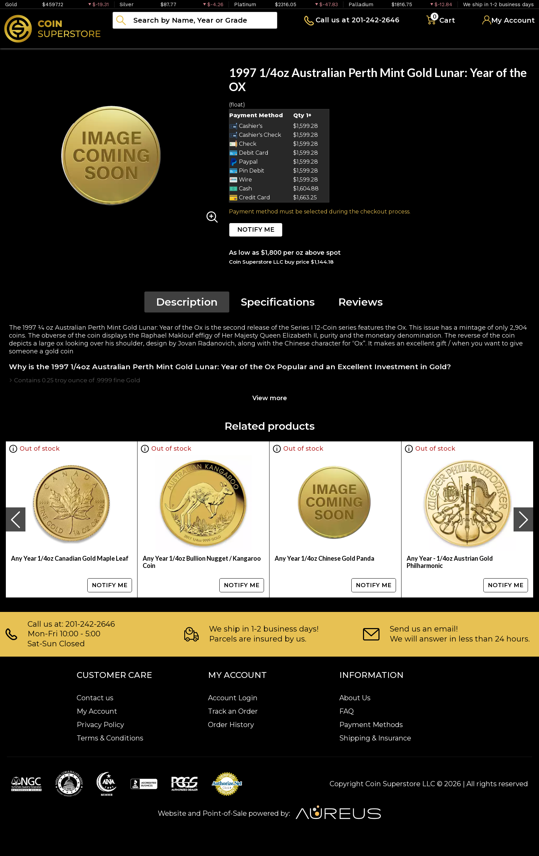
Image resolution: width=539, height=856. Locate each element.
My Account (97, 711)
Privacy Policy (100, 725)
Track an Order (233, 711)
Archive (306, 39)
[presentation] (15, 519)
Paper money (249, 39)
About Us (355, 698)
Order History (231, 725)
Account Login (232, 698)
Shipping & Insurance (375, 738)
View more (269, 398)
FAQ (346, 711)
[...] (194, 20)
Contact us (95, 698)
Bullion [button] (126, 39)
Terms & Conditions (110, 738)
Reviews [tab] (360, 302)
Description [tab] (187, 302)
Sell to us (516, 39)
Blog (347, 39)
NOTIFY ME (255, 229)
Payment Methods (371, 725)
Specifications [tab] (278, 302)
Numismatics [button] (182, 39)
